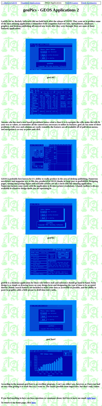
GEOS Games (72, 3)
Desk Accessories (89, 3)
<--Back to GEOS (9, 3)
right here (91, 398)
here (33, 402)
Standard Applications (30, 3)
